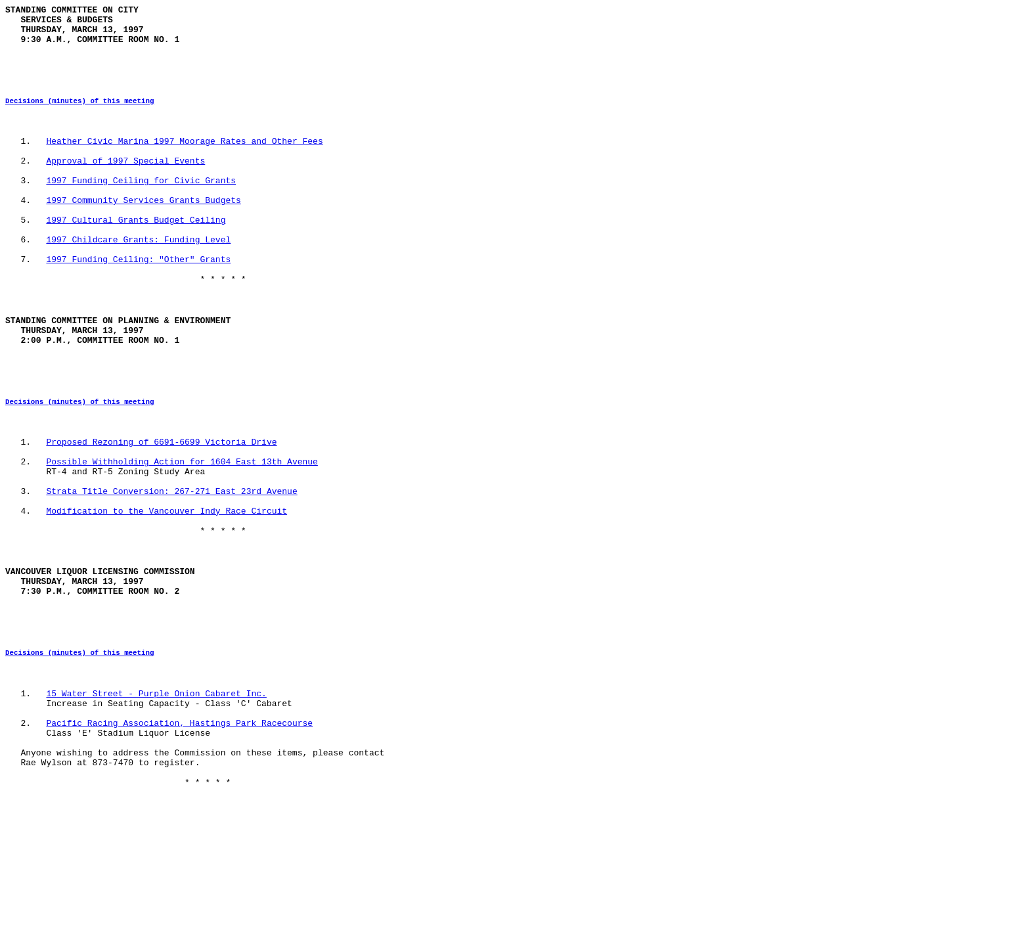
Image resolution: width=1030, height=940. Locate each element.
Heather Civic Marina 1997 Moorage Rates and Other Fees (184, 162)
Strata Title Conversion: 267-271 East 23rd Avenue (171, 573)
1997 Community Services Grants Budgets (143, 233)
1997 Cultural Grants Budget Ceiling (135, 257)
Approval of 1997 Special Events (125, 186)
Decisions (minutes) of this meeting (79, 116)
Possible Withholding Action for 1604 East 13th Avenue (181, 538)
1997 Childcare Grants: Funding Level (138, 280)
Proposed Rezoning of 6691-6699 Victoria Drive (161, 514)
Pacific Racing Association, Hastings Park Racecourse (179, 843)
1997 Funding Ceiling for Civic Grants (141, 209)
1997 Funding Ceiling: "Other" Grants (138, 304)
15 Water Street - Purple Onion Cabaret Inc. (156, 807)
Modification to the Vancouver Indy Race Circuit (166, 597)
